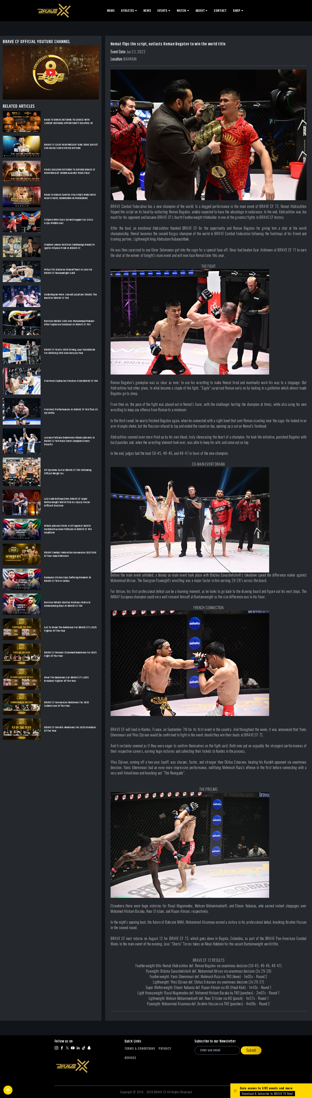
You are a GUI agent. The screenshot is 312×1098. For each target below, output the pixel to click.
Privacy (165, 1048)
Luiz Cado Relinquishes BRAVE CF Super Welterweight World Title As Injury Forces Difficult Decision (67, 502)
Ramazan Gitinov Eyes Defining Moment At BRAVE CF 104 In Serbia (67, 579)
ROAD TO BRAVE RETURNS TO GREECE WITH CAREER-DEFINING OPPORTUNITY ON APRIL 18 (68, 121)
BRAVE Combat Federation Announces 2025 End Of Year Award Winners (70, 554)
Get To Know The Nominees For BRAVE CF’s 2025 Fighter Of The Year (70, 629)
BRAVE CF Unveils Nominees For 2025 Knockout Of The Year (70, 729)
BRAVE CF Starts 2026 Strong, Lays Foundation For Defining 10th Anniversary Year (69, 351)
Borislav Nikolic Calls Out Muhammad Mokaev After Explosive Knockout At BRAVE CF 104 (69, 322)
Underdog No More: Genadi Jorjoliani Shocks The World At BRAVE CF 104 (70, 296)
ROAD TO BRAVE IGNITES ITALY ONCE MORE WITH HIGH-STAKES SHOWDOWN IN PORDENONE (70, 196)
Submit (251, 1050)
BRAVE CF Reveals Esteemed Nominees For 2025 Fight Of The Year (70, 654)
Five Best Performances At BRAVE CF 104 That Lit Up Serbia (71, 411)
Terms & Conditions (140, 1048)
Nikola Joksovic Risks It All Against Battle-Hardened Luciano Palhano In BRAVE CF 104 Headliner (68, 529)
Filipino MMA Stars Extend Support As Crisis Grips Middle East (68, 221)
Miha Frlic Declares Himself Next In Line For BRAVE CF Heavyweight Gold (68, 271)
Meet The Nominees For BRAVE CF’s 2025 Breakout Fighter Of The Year (66, 679)
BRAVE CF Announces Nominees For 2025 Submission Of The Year (66, 704)
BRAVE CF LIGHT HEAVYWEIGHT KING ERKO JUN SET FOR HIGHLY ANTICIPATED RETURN (71, 146)
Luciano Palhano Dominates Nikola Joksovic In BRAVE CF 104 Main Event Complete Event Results (69, 441)
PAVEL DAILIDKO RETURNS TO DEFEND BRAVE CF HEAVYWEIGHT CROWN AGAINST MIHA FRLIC (69, 171)
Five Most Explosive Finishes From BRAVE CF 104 (71, 381)
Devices (130, 1058)
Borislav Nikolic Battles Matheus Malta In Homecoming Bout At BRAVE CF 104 (67, 604)
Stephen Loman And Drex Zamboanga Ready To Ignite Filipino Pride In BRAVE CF (69, 246)
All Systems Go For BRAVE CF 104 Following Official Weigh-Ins (68, 471)
